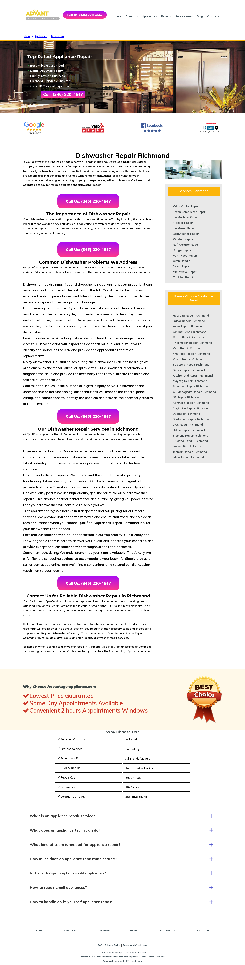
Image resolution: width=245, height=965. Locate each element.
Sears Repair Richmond (189, 370)
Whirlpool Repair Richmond (191, 353)
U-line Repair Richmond (189, 430)
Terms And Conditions (135, 945)
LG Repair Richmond (186, 413)
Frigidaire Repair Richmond (191, 408)
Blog (200, 16)
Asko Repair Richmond (188, 326)
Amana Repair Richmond (189, 332)
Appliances (149, 16)
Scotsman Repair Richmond (191, 419)
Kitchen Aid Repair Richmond (193, 375)
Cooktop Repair (183, 277)
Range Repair (182, 250)
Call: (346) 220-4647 (63, 94)
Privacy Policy (112, 945)
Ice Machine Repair (186, 217)
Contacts (213, 16)
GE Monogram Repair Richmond (194, 392)
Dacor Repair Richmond (189, 321)
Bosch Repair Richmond (189, 337)
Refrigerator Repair (186, 244)
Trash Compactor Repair (190, 212)
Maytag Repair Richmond (190, 381)
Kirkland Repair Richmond (190, 441)
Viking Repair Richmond (189, 359)
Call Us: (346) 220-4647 (88, 201)
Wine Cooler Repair (186, 206)
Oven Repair (181, 261)
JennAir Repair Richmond (190, 452)
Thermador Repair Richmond (192, 343)
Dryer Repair (182, 266)
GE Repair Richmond (186, 397)
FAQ (100, 945)
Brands (166, 16)
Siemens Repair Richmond (190, 435)
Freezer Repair (183, 223)
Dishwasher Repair (186, 233)
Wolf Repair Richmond (188, 348)
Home (117, 16)
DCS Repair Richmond (188, 424)
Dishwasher (57, 36)
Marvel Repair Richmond (189, 446)
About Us (132, 16)
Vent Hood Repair (185, 255)
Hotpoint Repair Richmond (191, 315)
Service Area (184, 16)
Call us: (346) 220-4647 (84, 15)
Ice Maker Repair (184, 228)
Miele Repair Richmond (188, 457)
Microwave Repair (185, 272)
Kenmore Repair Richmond (191, 403)
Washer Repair (183, 239)
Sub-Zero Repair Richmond (191, 364)
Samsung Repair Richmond (191, 386)
